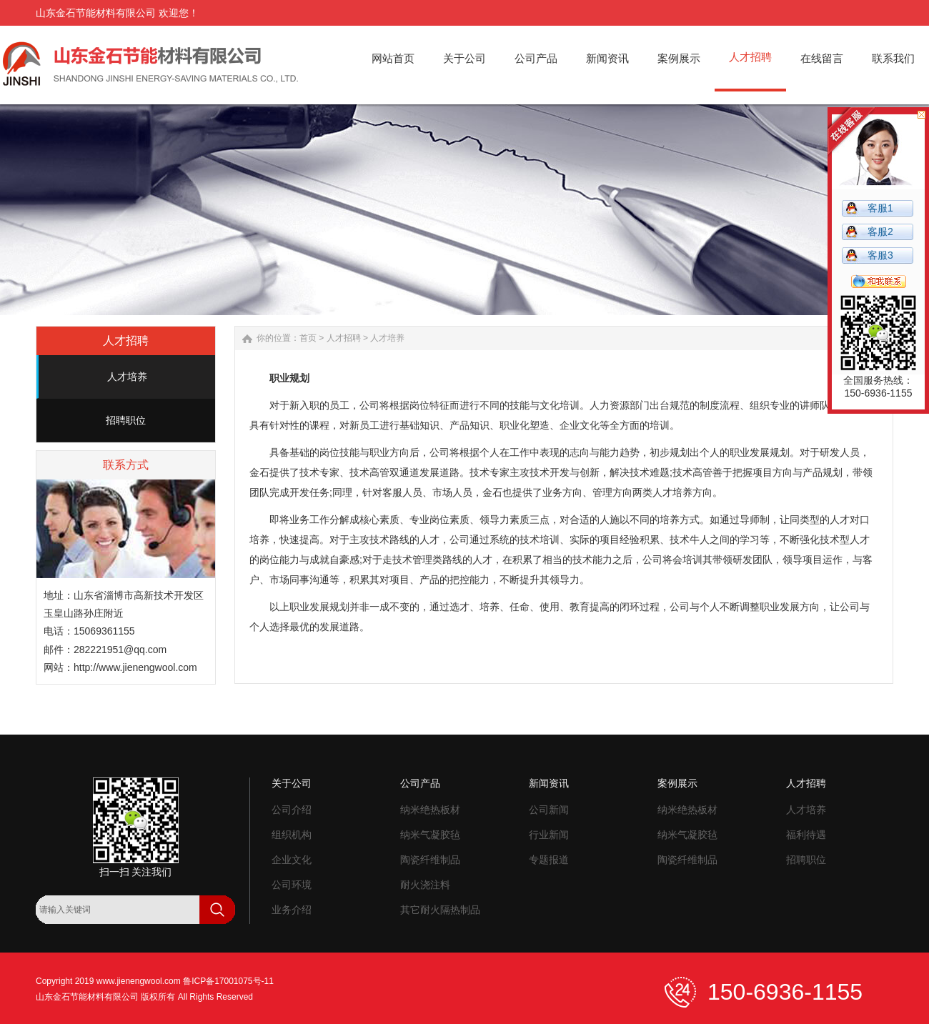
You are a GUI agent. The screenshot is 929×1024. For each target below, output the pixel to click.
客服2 (880, 231)
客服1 (880, 208)
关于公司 (292, 783)
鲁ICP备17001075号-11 (228, 981)
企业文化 (292, 859)
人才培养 (127, 376)
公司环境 (292, 884)
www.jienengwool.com (138, 981)
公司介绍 (292, 809)
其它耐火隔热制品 (440, 909)
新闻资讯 (549, 783)
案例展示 (677, 783)
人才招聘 (344, 338)
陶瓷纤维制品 (430, 859)
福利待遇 (806, 834)
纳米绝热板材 (430, 809)
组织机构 (292, 834)
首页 (308, 338)
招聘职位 (126, 420)
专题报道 (549, 859)
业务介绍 (292, 909)
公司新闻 (549, 809)
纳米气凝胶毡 (430, 834)
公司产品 (420, 783)
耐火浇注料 (425, 884)
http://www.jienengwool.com (135, 667)
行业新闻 (549, 834)
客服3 (880, 255)
